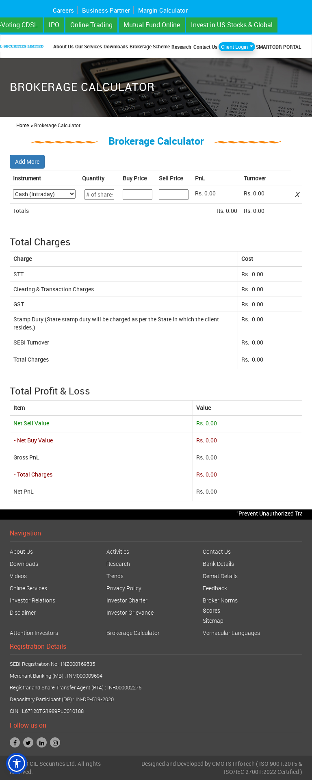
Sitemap (213, 620)
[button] (16, 763)
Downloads (116, 46)
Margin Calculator (163, 10)
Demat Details (220, 576)
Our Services (88, 46)
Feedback (215, 588)
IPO (54, 24)
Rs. (246, 274)
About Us (63, 46)
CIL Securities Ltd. (53, 763)
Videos (18, 576)
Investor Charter (126, 600)
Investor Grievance (130, 612)
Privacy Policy (123, 588)
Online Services (28, 588)
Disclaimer (23, 612)
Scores (211, 610)
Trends (115, 576)
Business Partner (106, 10)
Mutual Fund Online (152, 24)
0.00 (210, 193)
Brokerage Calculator (133, 633)
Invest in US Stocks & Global (232, 24)
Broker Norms (220, 600)
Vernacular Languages (231, 633)
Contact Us (205, 46)
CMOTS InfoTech (233, 763)
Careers (63, 10)
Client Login (234, 46)
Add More (27, 161)
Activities (117, 551)
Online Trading (91, 24)
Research (181, 46)
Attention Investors (34, 633)
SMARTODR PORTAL (278, 46)
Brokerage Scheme (150, 46)
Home (22, 125)
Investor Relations (32, 600)
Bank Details (218, 564)
